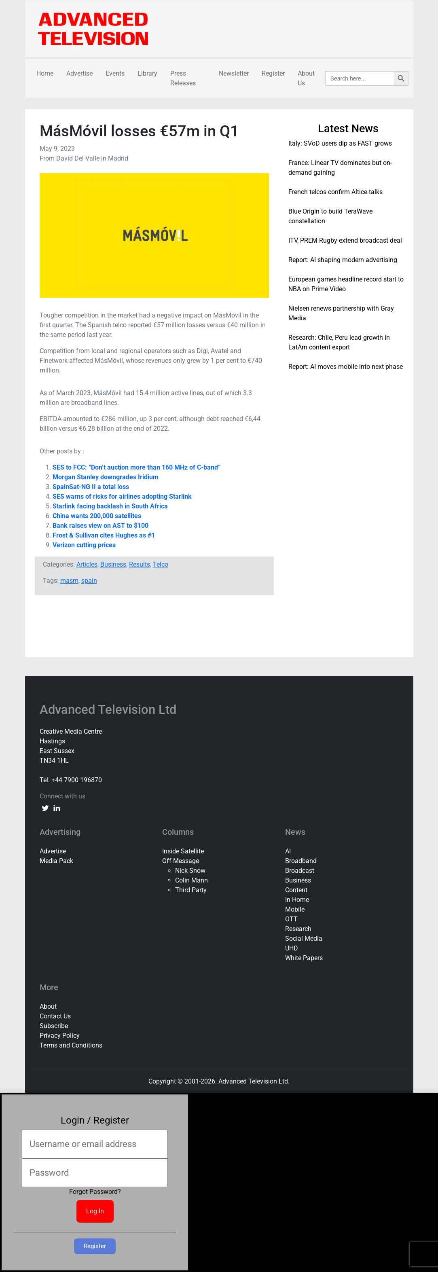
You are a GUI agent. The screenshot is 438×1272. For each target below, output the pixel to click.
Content (296, 890)
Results (139, 564)
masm (69, 580)
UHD (291, 948)
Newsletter (234, 73)
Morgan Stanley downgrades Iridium (106, 477)
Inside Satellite (183, 851)
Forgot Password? (95, 1192)
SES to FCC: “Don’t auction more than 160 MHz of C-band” (137, 467)
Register (273, 73)
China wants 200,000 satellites (97, 516)
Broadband (301, 861)
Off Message (180, 861)
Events (115, 73)
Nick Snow (190, 870)
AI (288, 851)
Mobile (295, 909)
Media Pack (56, 861)
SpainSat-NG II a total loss (91, 487)
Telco (160, 564)
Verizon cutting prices (84, 545)
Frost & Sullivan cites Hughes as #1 (104, 535)
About (48, 1006)
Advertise (79, 73)
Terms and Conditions (71, 1045)
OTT (291, 919)
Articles (86, 564)
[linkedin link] (56, 807)
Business (113, 564)
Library (147, 73)
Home (44, 73)
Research (298, 929)
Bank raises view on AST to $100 (101, 525)
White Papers (304, 958)
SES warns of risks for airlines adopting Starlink (122, 496)
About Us (306, 78)
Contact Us (55, 1016)
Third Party (191, 890)
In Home (297, 900)
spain (89, 580)
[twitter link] (45, 807)
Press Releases (183, 78)
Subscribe (54, 1026)
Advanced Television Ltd (110, 709)
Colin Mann (191, 880)
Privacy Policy (60, 1035)
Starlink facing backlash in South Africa (110, 506)
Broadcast (299, 870)
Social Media (303, 938)
